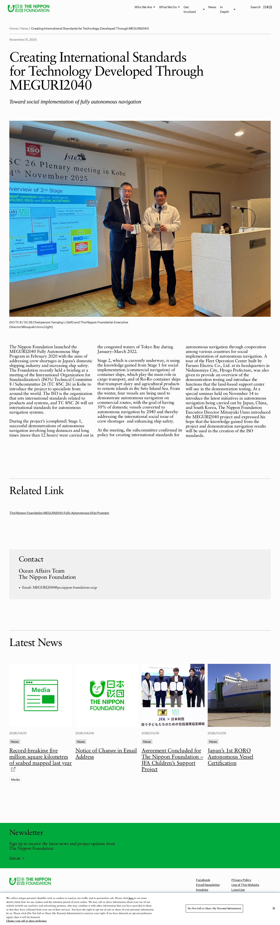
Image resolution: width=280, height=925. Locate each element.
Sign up (17, 858)
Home (13, 28)
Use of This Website (245, 885)
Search (255, 7)
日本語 (267, 7)
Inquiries (202, 889)
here (131, 898)
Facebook (203, 880)
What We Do (168, 7)
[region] (140, 909)
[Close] (274, 908)
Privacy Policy (241, 880)
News (212, 7)
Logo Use (238, 889)
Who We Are (143, 7)
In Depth (224, 9)
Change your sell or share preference (26, 921)
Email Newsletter (208, 885)
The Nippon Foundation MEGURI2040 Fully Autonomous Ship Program (59, 513)
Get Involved (190, 9)
